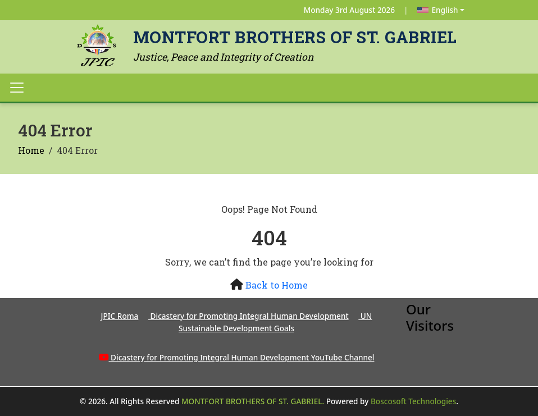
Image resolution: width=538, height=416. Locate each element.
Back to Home (276, 285)
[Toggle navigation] (17, 88)
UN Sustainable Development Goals (275, 321)
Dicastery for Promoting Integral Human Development (248, 315)
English (437, 9)
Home (31, 150)
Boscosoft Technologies (413, 401)
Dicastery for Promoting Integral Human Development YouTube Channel (242, 357)
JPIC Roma (120, 315)
